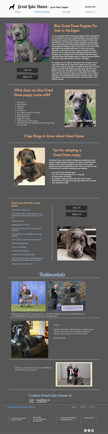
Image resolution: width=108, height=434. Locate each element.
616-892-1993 (37, 421)
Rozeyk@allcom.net (43, 400)
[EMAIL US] (27, 77)
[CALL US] (27, 70)
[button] (18, 12)
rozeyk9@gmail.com (66, 419)
